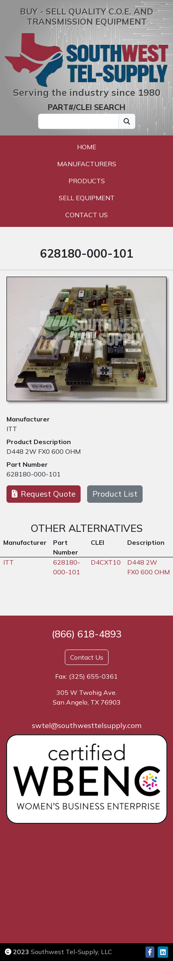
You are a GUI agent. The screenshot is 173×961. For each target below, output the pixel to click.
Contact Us (86, 215)
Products (86, 181)
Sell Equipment (87, 198)
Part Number (27, 464)
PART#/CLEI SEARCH (86, 107)
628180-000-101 (33, 474)
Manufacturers (86, 164)
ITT (11, 429)
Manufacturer (28, 419)
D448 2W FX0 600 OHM (43, 451)
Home (86, 147)
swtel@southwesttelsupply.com (86, 725)
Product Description (38, 442)
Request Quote (43, 494)
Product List (114, 494)
